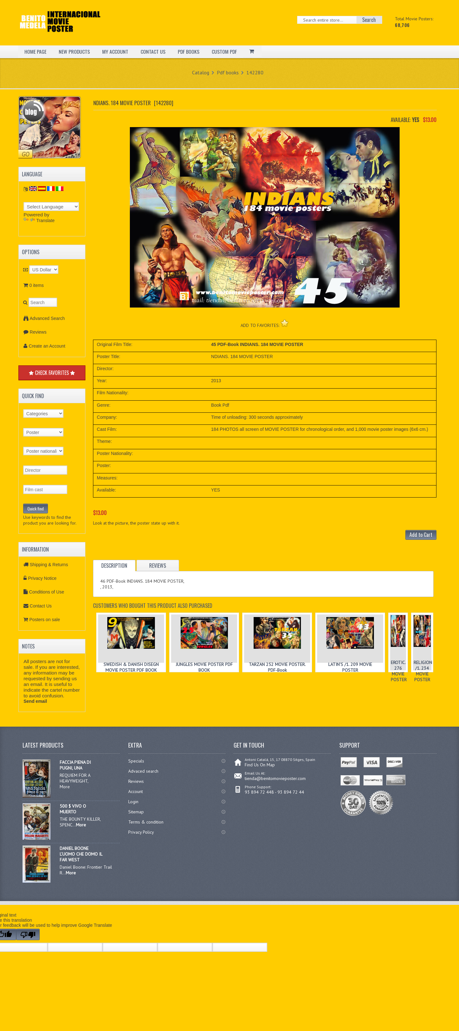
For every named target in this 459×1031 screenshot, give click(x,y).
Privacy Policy (141, 832)
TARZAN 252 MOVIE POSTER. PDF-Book (277, 667)
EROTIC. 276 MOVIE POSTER (399, 671)
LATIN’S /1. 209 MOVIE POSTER (350, 667)
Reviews (38, 332)
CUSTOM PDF (225, 51)
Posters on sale (45, 619)
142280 (254, 72)
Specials (136, 761)
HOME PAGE (35, 51)
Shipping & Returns (49, 564)
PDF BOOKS (189, 51)
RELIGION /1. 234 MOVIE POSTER (423, 671)
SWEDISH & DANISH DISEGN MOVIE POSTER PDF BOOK (131, 667)
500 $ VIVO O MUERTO (73, 809)
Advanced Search (47, 318)
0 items (37, 285)
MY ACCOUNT (116, 51)
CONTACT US (153, 51)
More (81, 825)
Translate (39, 220)
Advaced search (143, 771)
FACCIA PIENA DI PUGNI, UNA (75, 765)
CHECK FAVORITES (52, 372)
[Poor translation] (28, 934)
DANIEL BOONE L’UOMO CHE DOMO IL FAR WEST (81, 854)
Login (133, 801)
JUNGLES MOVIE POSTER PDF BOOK (204, 667)
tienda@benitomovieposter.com (275, 778)
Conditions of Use (46, 591)
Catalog (200, 72)
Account (135, 791)
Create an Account (47, 346)
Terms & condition (145, 822)
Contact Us (41, 605)
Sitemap (136, 812)
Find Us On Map (260, 765)
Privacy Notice (42, 578)
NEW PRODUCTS (74, 51)
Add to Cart (420, 535)
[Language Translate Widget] (51, 206)
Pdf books (228, 72)
